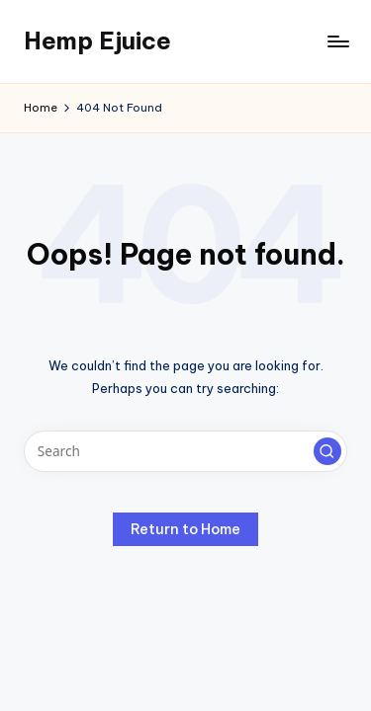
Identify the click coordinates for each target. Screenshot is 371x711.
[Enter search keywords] (185, 451)
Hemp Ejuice (97, 40)
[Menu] (337, 41)
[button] (327, 451)
